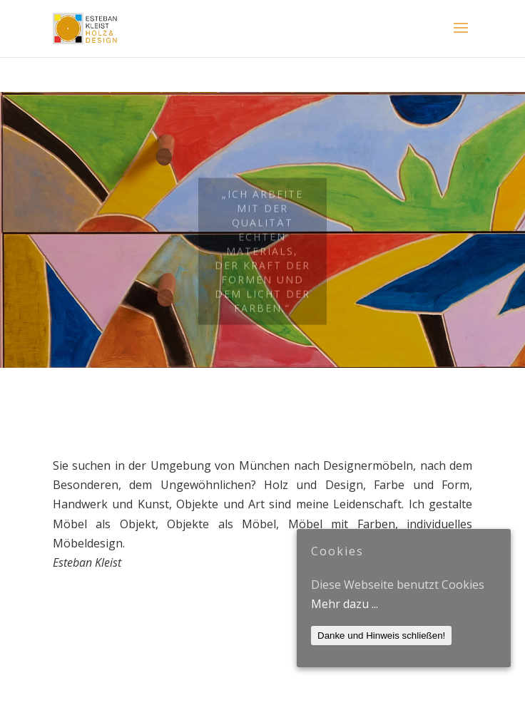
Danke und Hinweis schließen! (381, 635)
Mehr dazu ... (344, 604)
